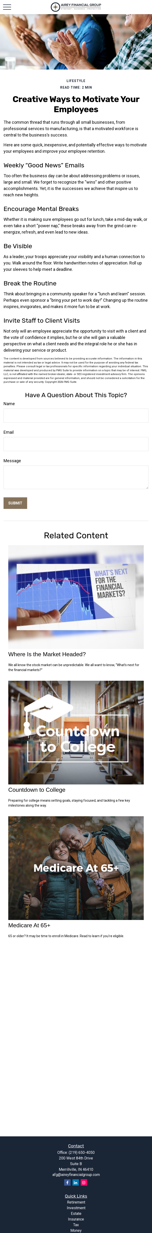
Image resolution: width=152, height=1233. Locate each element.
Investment (76, 1208)
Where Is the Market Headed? (47, 654)
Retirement (76, 1202)
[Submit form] (15, 503)
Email (9, 432)
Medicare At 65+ (29, 925)
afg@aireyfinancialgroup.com (76, 1174)
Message (12, 460)
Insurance (76, 1219)
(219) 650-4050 (82, 1152)
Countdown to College (36, 790)
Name (9, 403)
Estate (76, 1213)
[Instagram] (84, 1182)
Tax (76, 1225)
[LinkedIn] (75, 1182)
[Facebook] (67, 1182)
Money (76, 1230)
